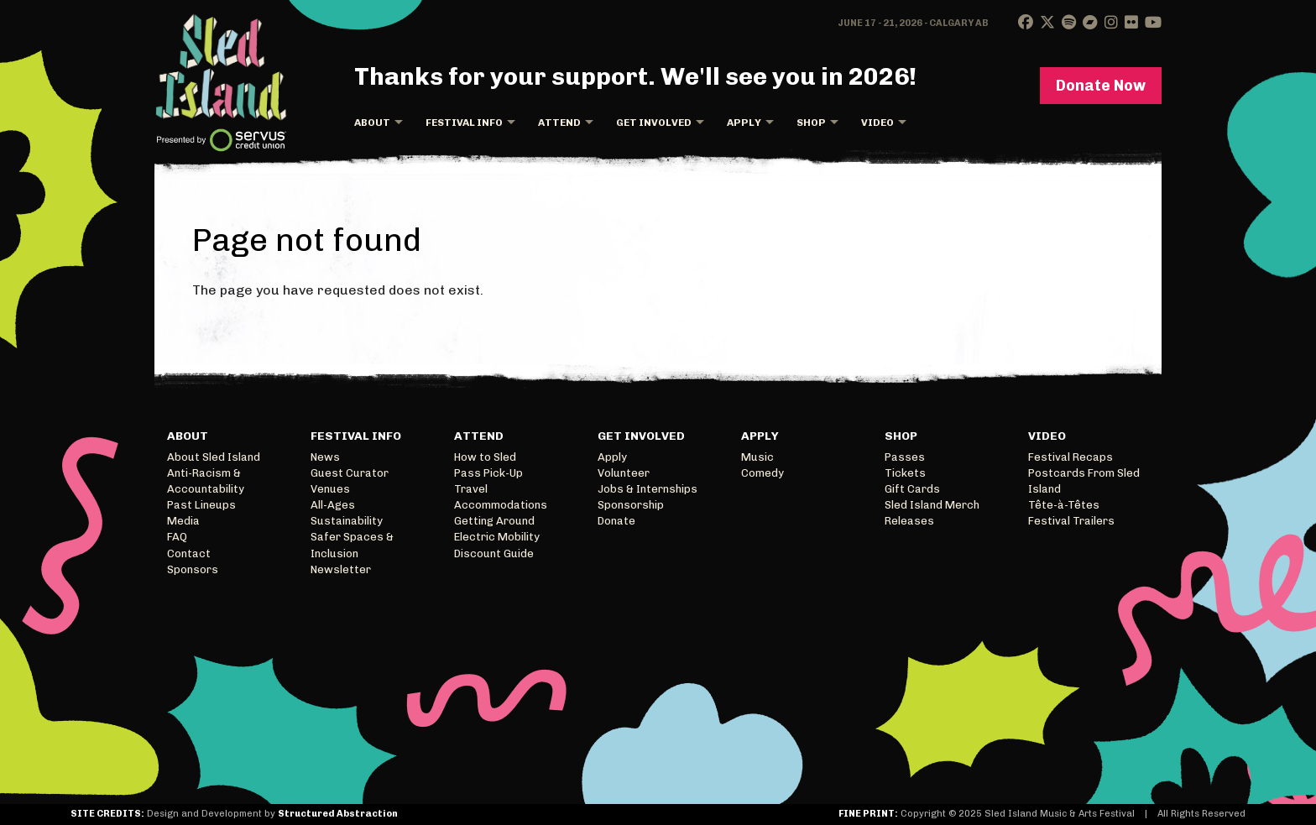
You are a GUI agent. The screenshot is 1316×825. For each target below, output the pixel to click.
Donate (616, 520)
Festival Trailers (1071, 520)
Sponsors (192, 569)
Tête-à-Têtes (1063, 505)
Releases (909, 520)
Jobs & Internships (647, 489)
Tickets (905, 473)
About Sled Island (213, 457)
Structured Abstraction (338, 813)
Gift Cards (912, 489)
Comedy (762, 473)
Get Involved (654, 122)
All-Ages (333, 505)
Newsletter (341, 569)
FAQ (177, 536)
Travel (471, 489)
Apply (744, 122)
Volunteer (624, 473)
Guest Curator (350, 473)
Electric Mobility (497, 536)
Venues (330, 489)
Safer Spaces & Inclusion (352, 544)
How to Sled (485, 457)
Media (183, 520)
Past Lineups (201, 505)
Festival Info (464, 122)
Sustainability (347, 520)
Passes (905, 457)
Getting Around (494, 520)
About (372, 122)
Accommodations (500, 505)
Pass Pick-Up (488, 473)
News (325, 457)
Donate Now (1101, 85)
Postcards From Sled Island (1084, 481)
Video (877, 122)
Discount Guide (494, 553)
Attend (559, 122)
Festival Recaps (1070, 457)
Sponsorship (631, 505)
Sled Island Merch (932, 505)
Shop (811, 122)
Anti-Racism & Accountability (205, 481)
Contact (189, 553)
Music (757, 457)
